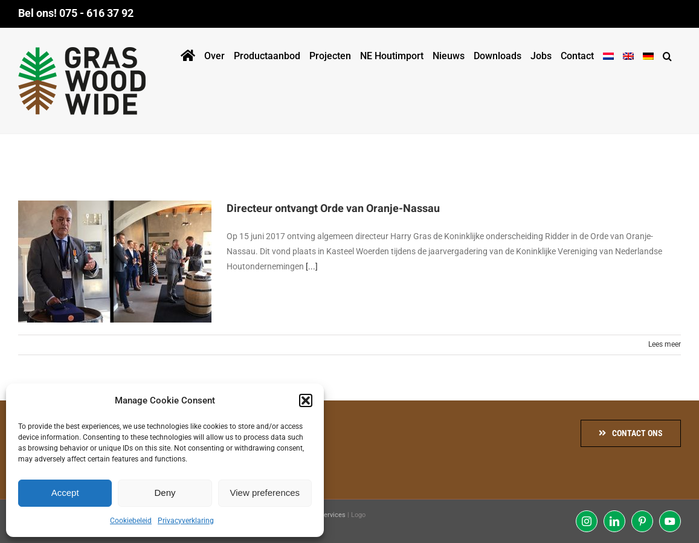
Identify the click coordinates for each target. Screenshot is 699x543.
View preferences (265, 492)
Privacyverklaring (186, 520)
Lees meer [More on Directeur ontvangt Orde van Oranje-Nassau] (664, 344)
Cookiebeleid (131, 520)
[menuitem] (608, 53)
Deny (164, 492)
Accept (65, 492)
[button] (306, 400)
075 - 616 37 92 (96, 13)
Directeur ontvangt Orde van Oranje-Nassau (333, 209)
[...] (312, 266)
